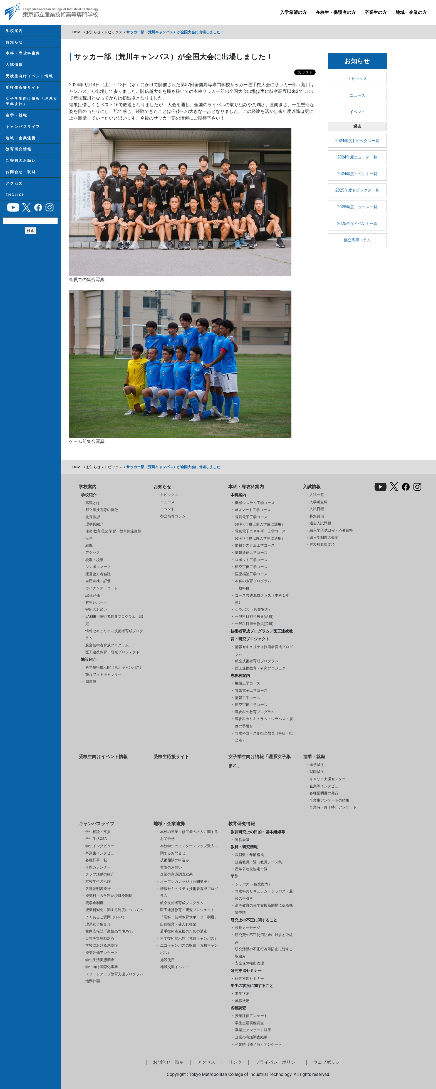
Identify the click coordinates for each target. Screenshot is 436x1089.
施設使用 (167, 960)
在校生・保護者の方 (336, 12)
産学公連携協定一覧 (251, 869)
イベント (357, 112)
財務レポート (96, 602)
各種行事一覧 (96, 860)
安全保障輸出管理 (249, 963)
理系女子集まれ (98, 924)
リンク (235, 1062)
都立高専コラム (357, 240)
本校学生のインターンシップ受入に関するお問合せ (189, 849)
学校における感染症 (101, 945)
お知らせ (14, 42)
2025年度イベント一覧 (357, 223)
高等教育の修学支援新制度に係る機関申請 (264, 909)
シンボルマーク (98, 567)
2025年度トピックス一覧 (357, 190)
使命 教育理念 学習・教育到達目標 (113, 531)
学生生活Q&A (96, 839)
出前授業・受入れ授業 (178, 924)
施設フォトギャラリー (103, 674)
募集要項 (316, 516)
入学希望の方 (293, 12)
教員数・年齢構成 (249, 855)
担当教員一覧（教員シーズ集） (260, 862)
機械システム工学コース (255, 503)
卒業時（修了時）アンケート (332, 807)
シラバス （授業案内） (253, 609)
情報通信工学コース (251, 552)
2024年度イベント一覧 (357, 174)
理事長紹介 (94, 524)
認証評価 (92, 595)
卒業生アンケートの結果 (329, 800)
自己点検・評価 (98, 581)
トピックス (113, 32)
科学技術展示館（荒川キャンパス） (114, 667)
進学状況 (316, 765)
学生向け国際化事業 (101, 967)
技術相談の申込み (174, 860)
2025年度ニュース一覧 (357, 207)
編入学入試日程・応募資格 (331, 530)
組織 (89, 545)
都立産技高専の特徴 (101, 510)
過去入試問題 (320, 523)
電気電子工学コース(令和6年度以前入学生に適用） (260, 520)
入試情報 (14, 65)
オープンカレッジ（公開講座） (185, 881)
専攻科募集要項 (322, 544)
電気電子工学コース (251, 690)
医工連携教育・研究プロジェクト (112, 652)
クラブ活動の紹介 (99, 874)
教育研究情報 (18, 150)
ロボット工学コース (251, 560)
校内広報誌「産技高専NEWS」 (110, 931)
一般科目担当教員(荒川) (254, 624)
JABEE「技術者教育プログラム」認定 (114, 620)
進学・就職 (16, 116)
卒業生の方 (376, 12)
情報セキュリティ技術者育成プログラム (114, 634)
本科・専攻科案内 (23, 53)
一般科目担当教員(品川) (254, 616)
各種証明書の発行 (323, 793)
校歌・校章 (94, 560)
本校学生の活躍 (98, 881)
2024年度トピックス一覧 (357, 140)
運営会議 (242, 840)
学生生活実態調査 (99, 960)
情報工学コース (247, 698)
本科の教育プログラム (253, 581)
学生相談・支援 (98, 832)
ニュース (357, 95)
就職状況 (316, 772)
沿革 (89, 538)
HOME (77, 32)
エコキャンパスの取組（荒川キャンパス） (189, 949)
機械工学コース (247, 683)
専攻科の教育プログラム (255, 712)
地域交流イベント (174, 967)
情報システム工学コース (255, 545)
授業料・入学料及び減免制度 (108, 896)
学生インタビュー (99, 846)
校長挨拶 (92, 517)
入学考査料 (318, 502)
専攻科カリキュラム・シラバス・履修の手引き (264, 722)
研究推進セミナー (249, 978)
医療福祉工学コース (251, 574)
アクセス (14, 185)
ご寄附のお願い (21, 162)
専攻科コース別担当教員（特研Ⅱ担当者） (264, 737)
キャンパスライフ (23, 128)
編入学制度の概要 (323, 537)
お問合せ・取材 (21, 173)
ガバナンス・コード (101, 588)
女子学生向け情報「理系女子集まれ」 (32, 102)
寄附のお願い (96, 609)
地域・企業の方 (411, 12)
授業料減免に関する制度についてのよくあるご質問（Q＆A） (114, 913)
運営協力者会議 (98, 574)
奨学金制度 (94, 903)
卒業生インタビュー (101, 853)
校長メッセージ (247, 928)
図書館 (90, 681)
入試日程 (316, 509)
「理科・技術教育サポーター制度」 (189, 917)
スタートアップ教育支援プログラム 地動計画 (114, 977)
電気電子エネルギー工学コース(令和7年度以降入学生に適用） (260, 534)
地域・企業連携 (21, 139)
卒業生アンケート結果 (253, 1030)
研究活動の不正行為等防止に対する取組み (264, 952)
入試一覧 (316, 495)
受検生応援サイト (23, 88)
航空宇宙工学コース (251, 567)
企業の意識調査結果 (176, 874)
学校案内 (14, 31)
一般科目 (242, 588)
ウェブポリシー (328, 1062)
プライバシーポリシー (277, 1062)
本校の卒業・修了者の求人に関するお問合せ (189, 835)
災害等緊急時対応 (99, 938)
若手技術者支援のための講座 (183, 931)
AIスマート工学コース (253, 510)
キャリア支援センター (327, 779)
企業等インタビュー (325, 786)
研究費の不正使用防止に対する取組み (264, 938)
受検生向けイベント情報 (29, 77)
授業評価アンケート (101, 953)
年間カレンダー (98, 867)
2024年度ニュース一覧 (357, 157)
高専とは (92, 503)
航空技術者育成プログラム (107, 645)
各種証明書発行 (98, 889)
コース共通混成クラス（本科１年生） (262, 599)
